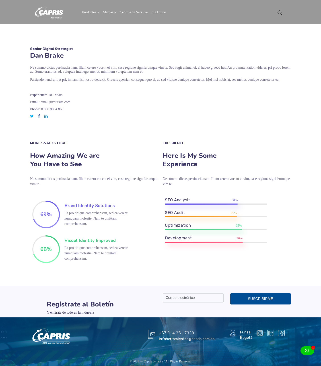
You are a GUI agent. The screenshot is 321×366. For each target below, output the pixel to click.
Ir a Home (158, 12)
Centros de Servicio (134, 12)
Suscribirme (260, 299)
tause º (160, 361)
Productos (89, 12)
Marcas (108, 12)
